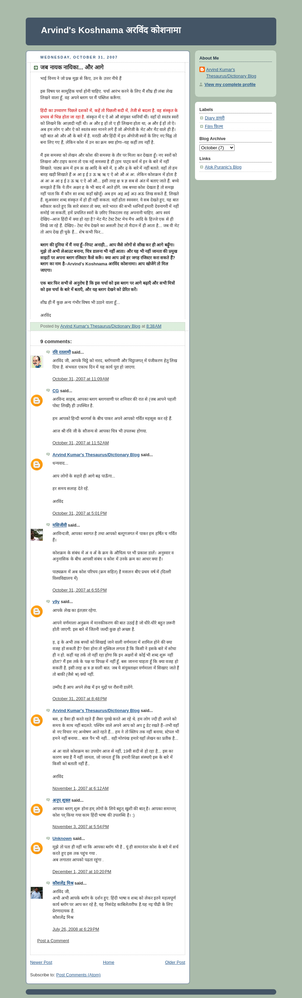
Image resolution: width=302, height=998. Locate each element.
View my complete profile (230, 84)
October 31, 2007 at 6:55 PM (79, 590)
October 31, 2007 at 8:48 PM (79, 698)
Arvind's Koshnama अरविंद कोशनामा (111, 30)
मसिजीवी (59, 525)
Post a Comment (53, 940)
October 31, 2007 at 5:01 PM (79, 513)
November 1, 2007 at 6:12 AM (80, 788)
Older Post (175, 962)
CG (55, 391)
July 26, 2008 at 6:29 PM (75, 929)
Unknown (62, 838)
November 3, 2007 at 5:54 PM (80, 826)
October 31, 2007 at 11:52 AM (80, 443)
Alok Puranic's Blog (223, 167)
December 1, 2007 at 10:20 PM (81, 871)
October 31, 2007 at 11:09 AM (80, 379)
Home (108, 962)
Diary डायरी (214, 118)
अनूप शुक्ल (61, 800)
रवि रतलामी (61, 352)
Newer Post (41, 962)
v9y (56, 601)
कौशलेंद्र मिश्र (62, 883)
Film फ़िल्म (214, 126)
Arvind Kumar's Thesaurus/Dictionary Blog (95, 454)
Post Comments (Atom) (78, 975)
